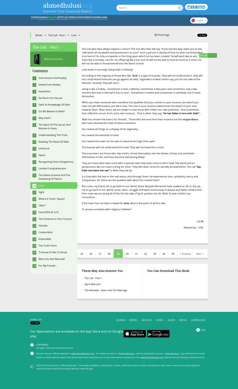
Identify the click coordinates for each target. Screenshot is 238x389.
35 (173, 253)
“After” (42, 205)
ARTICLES (95, 21)
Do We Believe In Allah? (52, 111)
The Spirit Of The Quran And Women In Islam (55, 126)
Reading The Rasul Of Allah (54, 141)
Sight (41, 192)
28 (109, 253)
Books (39, 35)
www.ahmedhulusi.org (82, 347)
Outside (43, 225)
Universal (44, 148)
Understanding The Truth (53, 135)
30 (127, 253)
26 (91, 253)
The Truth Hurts (48, 245)
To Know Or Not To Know (53, 252)
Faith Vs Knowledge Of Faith (54, 104)
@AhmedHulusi (126, 347)
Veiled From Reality (49, 84)
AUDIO (133, 21)
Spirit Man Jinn (92, 284)
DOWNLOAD (171, 21)
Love (73, 35)
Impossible (45, 239)
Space (42, 155)
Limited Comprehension (52, 168)
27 (100, 253)
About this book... (48, 59)
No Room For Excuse (50, 98)
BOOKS (77, 21)
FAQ (203, 324)
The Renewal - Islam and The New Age (105, 291)
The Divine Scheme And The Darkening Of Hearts (54, 176)
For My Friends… (48, 265)
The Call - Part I (56, 35)
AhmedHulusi (172, 347)
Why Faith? (45, 118)
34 (163, 253)
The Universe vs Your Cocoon (55, 219)
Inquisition (45, 91)
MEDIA (152, 21)
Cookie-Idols (46, 232)
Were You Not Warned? (52, 259)
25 (81, 253)
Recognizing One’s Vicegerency (56, 161)
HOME (39, 21)
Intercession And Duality (52, 78)
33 (154, 253)
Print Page (162, 35)
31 (136, 253)
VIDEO (114, 21)
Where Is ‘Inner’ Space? (52, 198)
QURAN (58, 21)
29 (118, 253)
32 (145, 253)
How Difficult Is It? (49, 212)
